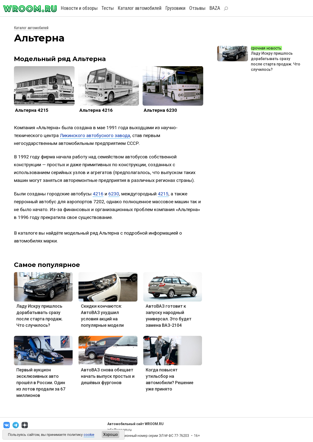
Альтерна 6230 (160, 110)
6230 (113, 194)
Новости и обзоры (79, 8)
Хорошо (110, 434)
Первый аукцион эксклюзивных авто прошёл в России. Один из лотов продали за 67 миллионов (40, 382)
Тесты (107, 8)
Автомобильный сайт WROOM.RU (135, 424)
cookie (89, 434)
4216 (98, 194)
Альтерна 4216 (96, 110)
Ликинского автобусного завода (95, 135)
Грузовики (175, 8)
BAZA (214, 8)
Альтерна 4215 (31, 110)
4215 (163, 194)
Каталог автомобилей (139, 8)
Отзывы (197, 8)
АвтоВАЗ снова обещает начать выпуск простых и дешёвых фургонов (107, 376)
